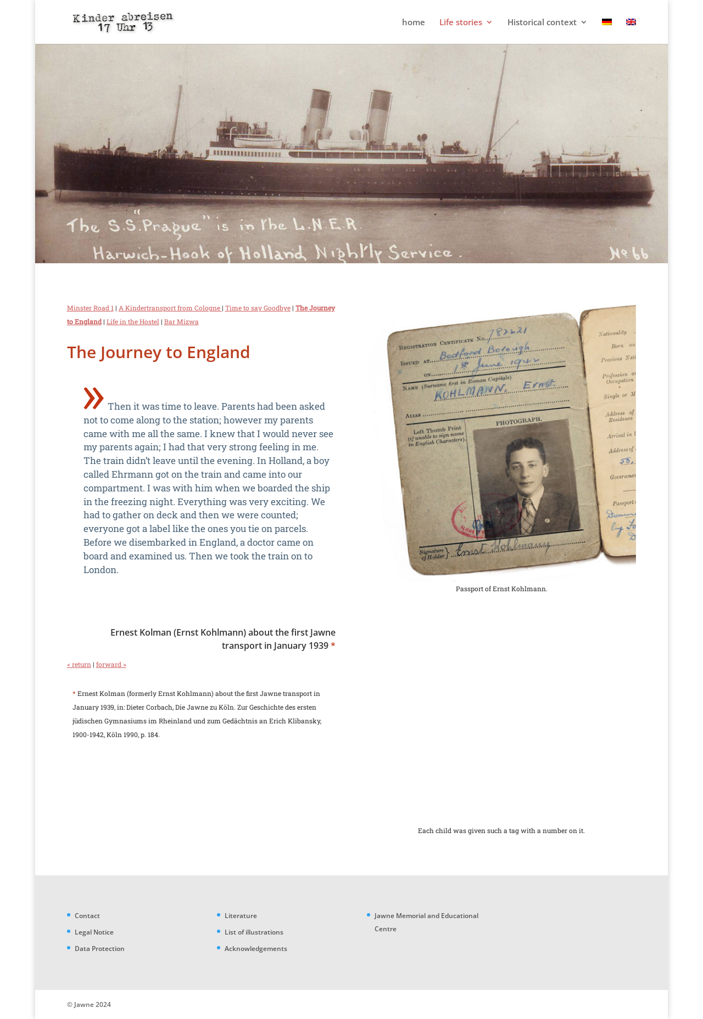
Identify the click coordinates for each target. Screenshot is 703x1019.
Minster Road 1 (90, 307)
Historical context (542, 22)
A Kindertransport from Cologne (170, 307)
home (413, 22)
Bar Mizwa (181, 321)
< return (79, 664)
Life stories (460, 22)
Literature (241, 915)
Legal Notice (94, 932)
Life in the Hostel (133, 321)
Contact (87, 915)
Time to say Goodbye (258, 307)
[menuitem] (607, 31)
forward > (111, 664)
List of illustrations (254, 932)
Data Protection (100, 948)
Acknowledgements (256, 948)
